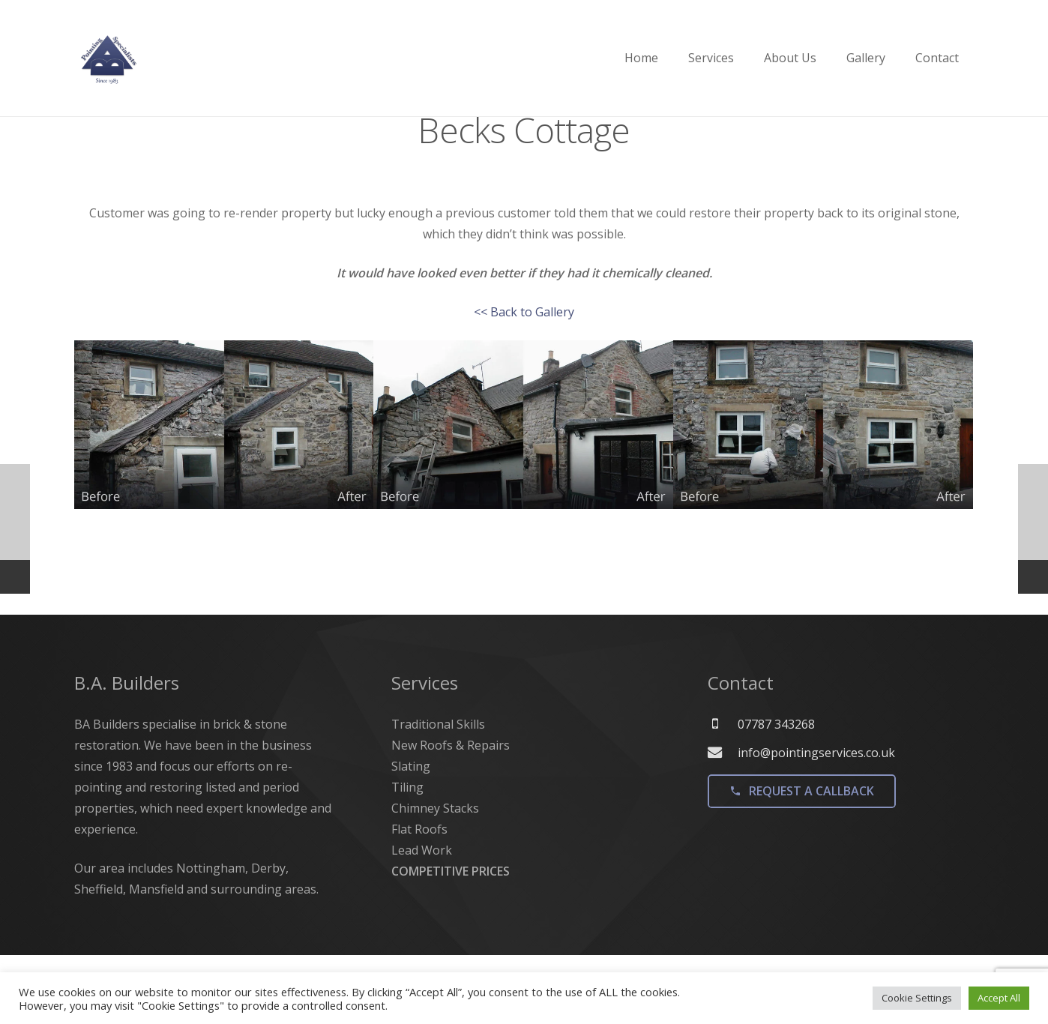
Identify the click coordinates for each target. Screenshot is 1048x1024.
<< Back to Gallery (524, 369)
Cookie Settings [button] (917, 998)
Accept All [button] (999, 998)
